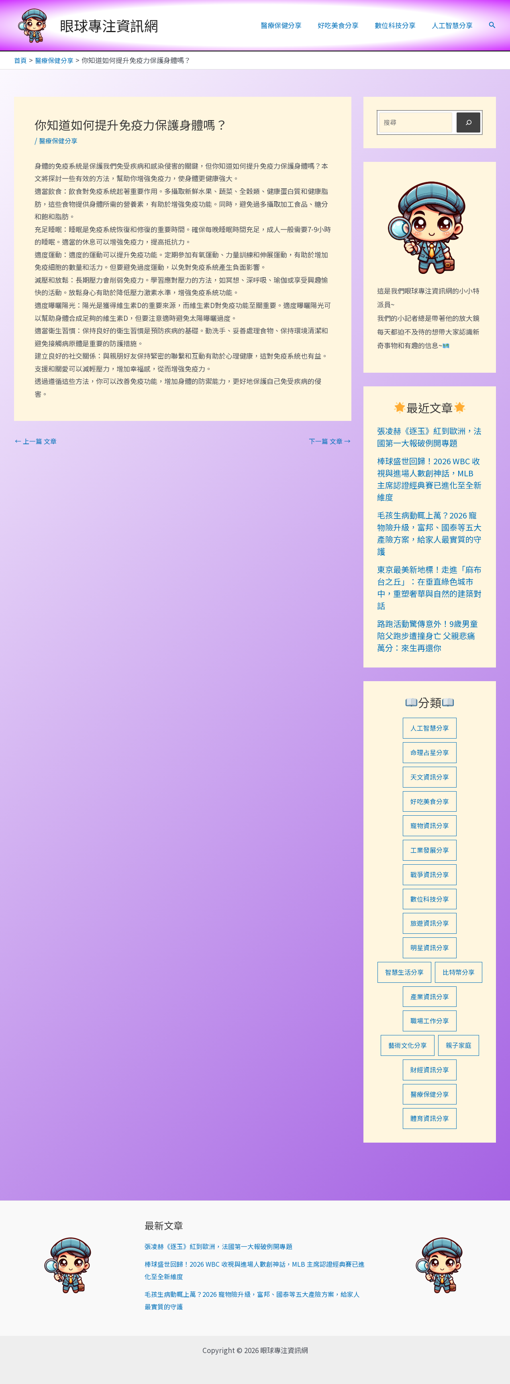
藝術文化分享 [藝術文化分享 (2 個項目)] (406, 1083)
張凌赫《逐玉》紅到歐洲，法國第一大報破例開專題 (429, 436)
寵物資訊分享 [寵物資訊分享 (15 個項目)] (429, 830)
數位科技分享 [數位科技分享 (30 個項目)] (429, 905)
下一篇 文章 (328, 440)
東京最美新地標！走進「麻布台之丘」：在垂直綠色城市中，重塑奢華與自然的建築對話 (429, 587)
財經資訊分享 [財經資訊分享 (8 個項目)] (429, 1108)
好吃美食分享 (344, 25)
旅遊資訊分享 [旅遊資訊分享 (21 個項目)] (429, 931)
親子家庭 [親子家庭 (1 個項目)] (459, 1083)
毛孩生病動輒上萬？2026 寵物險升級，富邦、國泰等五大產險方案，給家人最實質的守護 (429, 533)
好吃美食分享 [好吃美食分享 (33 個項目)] (429, 804)
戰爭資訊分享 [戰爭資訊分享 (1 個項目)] (429, 880)
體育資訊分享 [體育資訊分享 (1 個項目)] (429, 1158)
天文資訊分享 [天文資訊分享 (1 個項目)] (429, 779)
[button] (492, 25)
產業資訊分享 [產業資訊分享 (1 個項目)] (429, 1032)
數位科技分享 (398, 25)
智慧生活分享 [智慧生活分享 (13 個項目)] (429, 981)
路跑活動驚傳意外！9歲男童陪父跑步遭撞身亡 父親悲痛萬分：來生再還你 (427, 635)
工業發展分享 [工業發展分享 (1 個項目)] (429, 855)
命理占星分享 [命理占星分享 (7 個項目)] (429, 754)
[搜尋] (469, 122)
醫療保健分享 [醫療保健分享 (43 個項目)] (429, 1133)
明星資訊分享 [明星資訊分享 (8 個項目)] (429, 956)
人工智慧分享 (453, 25)
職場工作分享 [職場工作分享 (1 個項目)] (429, 1057)
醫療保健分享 (289, 25)
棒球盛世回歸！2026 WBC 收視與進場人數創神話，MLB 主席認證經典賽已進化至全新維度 (429, 478)
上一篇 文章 (37, 440)
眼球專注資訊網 (109, 25)
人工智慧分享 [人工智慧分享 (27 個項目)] (429, 728)
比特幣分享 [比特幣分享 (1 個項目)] (430, 1007)
